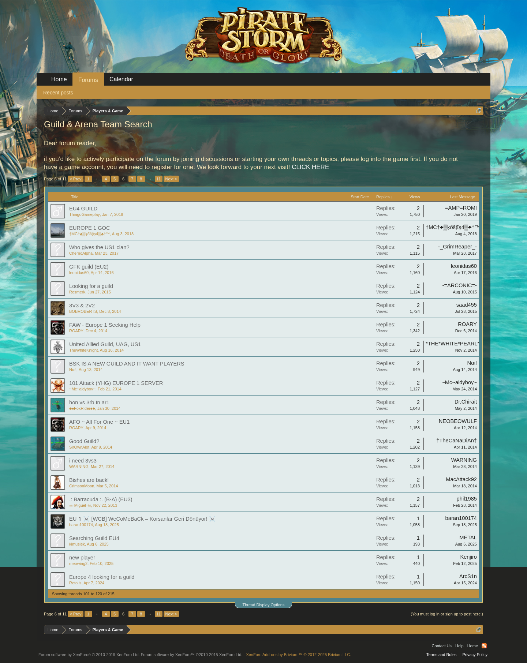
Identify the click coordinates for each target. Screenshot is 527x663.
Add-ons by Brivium (298, 654)
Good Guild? (84, 441)
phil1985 (467, 499)
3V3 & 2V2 (82, 305)
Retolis (75, 583)
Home (59, 79)
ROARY (76, 331)
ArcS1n (468, 576)
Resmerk (77, 292)
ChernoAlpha (81, 253)
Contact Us (442, 646)
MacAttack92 (461, 479)
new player (82, 558)
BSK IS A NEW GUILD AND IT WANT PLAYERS (126, 364)
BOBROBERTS (83, 311)
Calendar (121, 79)
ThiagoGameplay (84, 214)
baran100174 (81, 524)
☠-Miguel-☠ (80, 505)
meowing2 (78, 563)
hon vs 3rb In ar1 (89, 402)
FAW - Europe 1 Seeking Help (105, 325)
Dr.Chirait (466, 402)
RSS (484, 645)
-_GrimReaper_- (457, 247)
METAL (468, 537)
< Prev (75, 179)
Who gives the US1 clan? (99, 247)
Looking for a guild (91, 286)
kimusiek (77, 544)
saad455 (466, 305)
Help (459, 646)
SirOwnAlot (79, 447)
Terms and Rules (441, 654)
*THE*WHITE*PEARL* (452, 344)
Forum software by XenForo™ (192, 654)
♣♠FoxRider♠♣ (82, 408)
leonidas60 (79, 272)
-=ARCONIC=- (459, 285)
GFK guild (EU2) (89, 267)
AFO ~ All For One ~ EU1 (99, 422)
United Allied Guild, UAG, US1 (105, 344)
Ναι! (72, 369)
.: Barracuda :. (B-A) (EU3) (100, 499)
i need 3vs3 (83, 461)
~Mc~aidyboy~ (82, 389)
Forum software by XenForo (89, 654)
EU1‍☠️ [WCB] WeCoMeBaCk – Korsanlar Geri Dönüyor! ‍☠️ (142, 519)
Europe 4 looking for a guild (101, 577)
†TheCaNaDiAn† (456, 440)
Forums (88, 80)
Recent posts (58, 92)
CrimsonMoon (81, 486)
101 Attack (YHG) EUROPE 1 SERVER (116, 383)
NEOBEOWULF (458, 421)
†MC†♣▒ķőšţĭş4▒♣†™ (89, 234)
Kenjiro (468, 557)
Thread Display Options (264, 605)
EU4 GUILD (83, 208)
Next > (171, 179)
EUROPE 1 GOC (89, 228)
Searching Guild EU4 (94, 538)
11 (158, 179)
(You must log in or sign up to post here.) (447, 614)
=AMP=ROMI (461, 208)
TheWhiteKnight (83, 350)
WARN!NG (79, 466)
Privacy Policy (475, 654)
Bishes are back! (89, 480)
